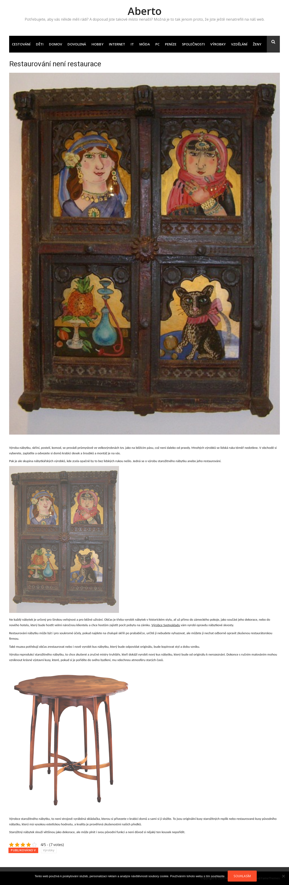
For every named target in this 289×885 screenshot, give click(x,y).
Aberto (145, 11)
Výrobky (218, 44)
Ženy (257, 44)
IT (132, 44)
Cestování (21, 44)
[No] (283, 876)
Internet (117, 44)
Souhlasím (242, 876)
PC (157, 44)
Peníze (170, 44)
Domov (55, 44)
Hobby (97, 44)
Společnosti (193, 44)
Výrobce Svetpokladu (165, 625)
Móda (144, 44)
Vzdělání (239, 44)
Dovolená (77, 44)
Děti (39, 44)
